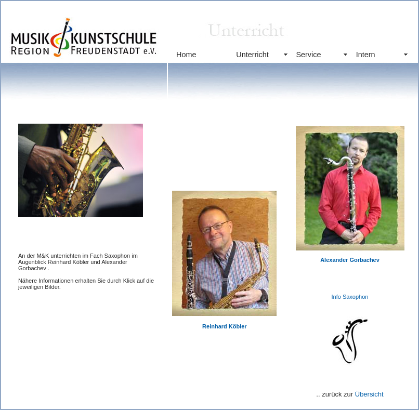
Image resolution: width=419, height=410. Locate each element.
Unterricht (252, 54)
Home (186, 54)
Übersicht (369, 394)
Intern (365, 54)
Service (308, 54)
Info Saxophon (350, 297)
